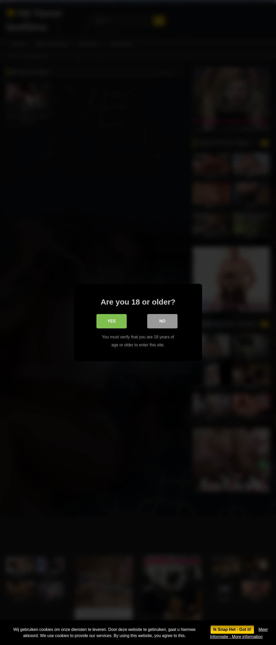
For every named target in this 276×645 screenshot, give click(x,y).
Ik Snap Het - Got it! (232, 629)
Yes (111, 321)
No (162, 321)
